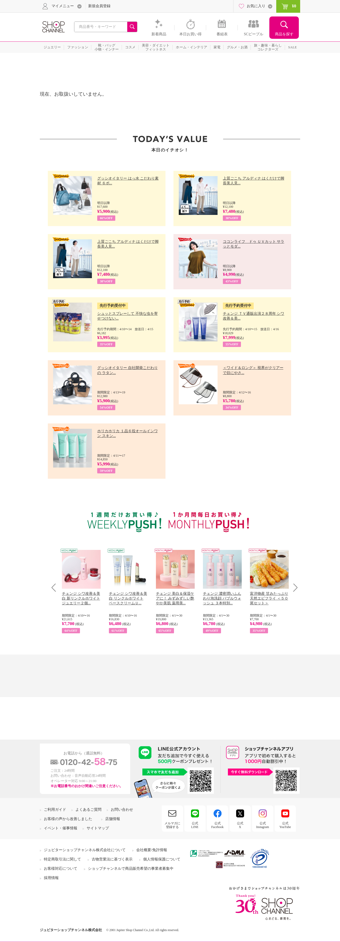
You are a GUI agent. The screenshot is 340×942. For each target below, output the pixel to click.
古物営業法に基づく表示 (112, 859)
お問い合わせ (122, 810)
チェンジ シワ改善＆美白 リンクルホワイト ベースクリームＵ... (128, 598)
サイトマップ (98, 828)
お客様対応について (60, 869)
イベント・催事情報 (60, 828)
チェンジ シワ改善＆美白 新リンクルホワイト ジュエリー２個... (81, 598)
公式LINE (194, 825)
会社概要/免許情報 (151, 850)
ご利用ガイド (55, 810)
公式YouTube (285, 825)
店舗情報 (112, 819)
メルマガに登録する (172, 825)
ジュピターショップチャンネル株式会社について (85, 850)
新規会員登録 (99, 6)
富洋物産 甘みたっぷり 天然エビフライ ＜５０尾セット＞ (269, 598)
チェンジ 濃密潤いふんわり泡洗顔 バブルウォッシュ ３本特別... (222, 598)
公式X (240, 825)
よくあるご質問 (88, 810)
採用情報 (51, 878)
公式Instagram (262, 825)
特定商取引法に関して (62, 859)
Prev (55, 587)
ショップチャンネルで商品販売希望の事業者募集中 (130, 869)
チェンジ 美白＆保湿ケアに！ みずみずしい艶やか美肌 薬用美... (175, 598)
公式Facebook (217, 825)
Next (293, 587)
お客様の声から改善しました (68, 819)
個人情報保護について (161, 859)
